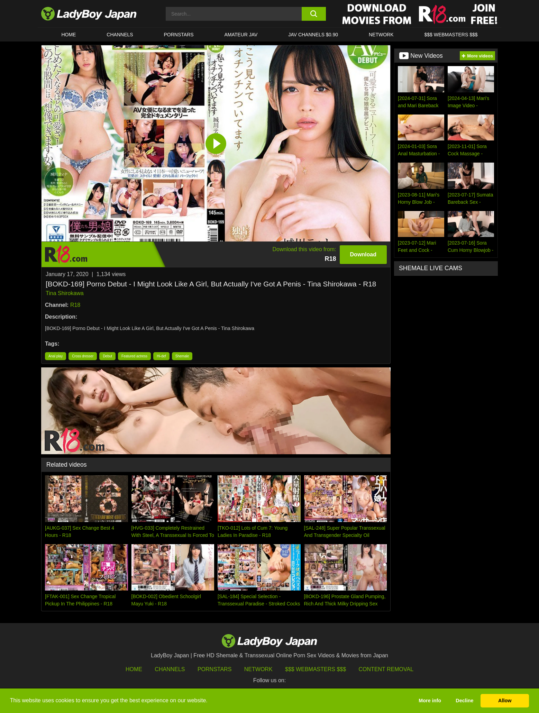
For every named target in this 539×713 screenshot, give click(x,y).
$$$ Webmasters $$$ (315, 669)
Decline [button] (464, 700)
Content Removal (386, 669)
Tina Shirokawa (65, 293)
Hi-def (161, 356)
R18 (75, 305)
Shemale (182, 356)
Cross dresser (82, 356)
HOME (68, 34)
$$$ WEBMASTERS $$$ (450, 34)
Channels (170, 669)
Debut (107, 356)
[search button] (314, 14)
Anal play (55, 356)
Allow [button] (504, 700)
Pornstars (179, 34)
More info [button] (430, 700)
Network (381, 34)
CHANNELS (120, 34)
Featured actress (134, 356)
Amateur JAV (241, 34)
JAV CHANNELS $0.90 (313, 34)
